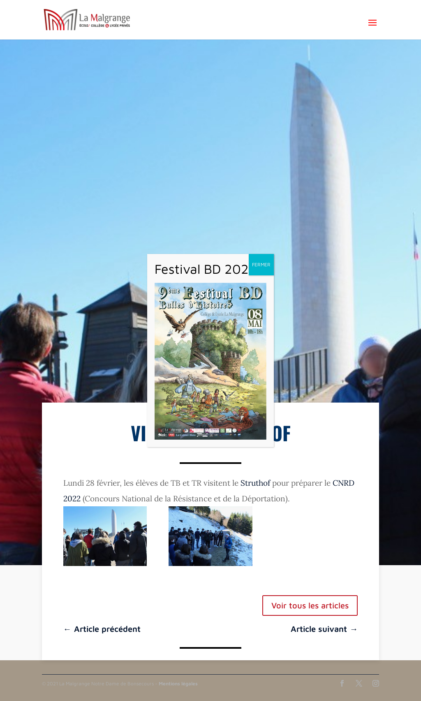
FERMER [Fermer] (261, 264)
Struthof (255, 483)
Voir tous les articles (310, 605)
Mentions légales (178, 683)
